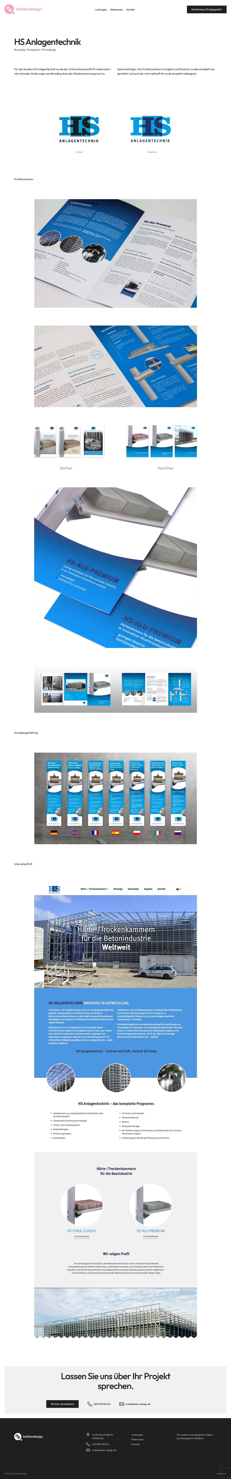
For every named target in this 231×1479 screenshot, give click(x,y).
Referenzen (116, 9)
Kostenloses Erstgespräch (207, 9)
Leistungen (101, 9)
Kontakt (130, 9)
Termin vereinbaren (62, 1404)
